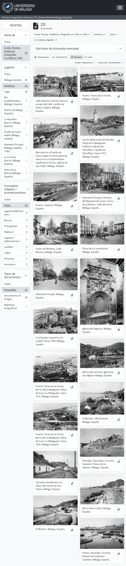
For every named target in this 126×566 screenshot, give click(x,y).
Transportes (15, 226)
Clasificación (59, 57)
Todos (7, 42)
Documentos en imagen (15, 297)
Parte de (9, 35)
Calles (15, 253)
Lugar (15, 92)
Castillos (15, 247)
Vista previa (41, 57)
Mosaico (76, 57)
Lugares (9, 67)
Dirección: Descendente (109, 62)
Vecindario (15, 265)
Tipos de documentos (12, 275)
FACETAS (16, 25)
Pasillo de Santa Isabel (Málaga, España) (15, 135)
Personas (15, 259)
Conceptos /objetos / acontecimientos (15, 189)
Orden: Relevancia (84, 62)
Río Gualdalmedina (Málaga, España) (15, 101)
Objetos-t (15, 232)
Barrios (15, 221)
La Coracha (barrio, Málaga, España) (15, 160)
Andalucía (15, 86)
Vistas (15, 206)
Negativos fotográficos (15, 306)
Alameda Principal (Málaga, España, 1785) (15, 148)
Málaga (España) (15, 80)
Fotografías (15, 290)
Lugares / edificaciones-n (15, 239)
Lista (88, 57)
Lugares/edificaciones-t (15, 213)
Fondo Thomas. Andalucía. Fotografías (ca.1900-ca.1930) (15, 53)
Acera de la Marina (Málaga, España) (15, 173)
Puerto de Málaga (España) (15, 111)
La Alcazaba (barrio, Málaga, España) (15, 123)
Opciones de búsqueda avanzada (57, 48)
